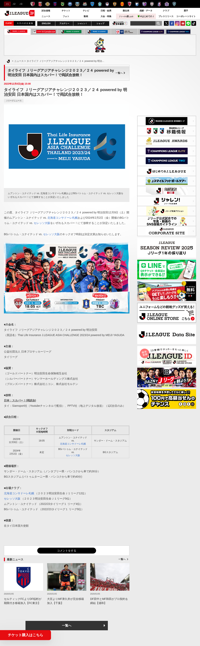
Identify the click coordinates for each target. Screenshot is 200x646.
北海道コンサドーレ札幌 (62, 217)
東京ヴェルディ (62, 4)
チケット (66, 10)
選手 (186, 10)
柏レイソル (47, 4)
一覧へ (120, 73)
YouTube (182, 23)
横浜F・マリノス (84, 4)
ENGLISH (46, 23)
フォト (66, 16)
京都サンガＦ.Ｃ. (129, 4)
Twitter (166, 23)
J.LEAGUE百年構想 (120, 23)
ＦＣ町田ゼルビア (69, 4)
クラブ (166, 10)
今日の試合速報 (25, 23)
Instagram (177, 23)
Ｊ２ (13, 4)
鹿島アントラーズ (32, 4)
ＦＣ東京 (55, 4)
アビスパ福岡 (174, 4)
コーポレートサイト (186, 16)
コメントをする (66, 550)
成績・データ (145, 10)
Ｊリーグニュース (14, 101)
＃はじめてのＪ (146, 16)
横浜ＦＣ (92, 4)
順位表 (126, 10)
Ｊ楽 (126, 16)
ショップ (100, 23)
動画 (86, 16)
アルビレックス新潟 (107, 4)
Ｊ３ (20, 4)
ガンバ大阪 (137, 4)
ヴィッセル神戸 (151, 4)
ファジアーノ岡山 (159, 4)
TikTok (193, 23)
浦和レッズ (40, 4)
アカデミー (64, 23)
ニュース (46, 16)
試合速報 (46, 10)
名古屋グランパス (122, 4)
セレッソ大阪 (144, 4)
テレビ (86, 10)
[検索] (158, 23)
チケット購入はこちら (25, 635)
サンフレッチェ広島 (166, 4)
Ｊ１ (6, 4)
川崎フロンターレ (77, 4)
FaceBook (171, 23)
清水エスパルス (114, 4)
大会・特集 (106, 16)
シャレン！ (82, 23)
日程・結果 (106, 10)
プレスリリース (166, 16)
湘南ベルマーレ (99, 4)
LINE (188, 23)
